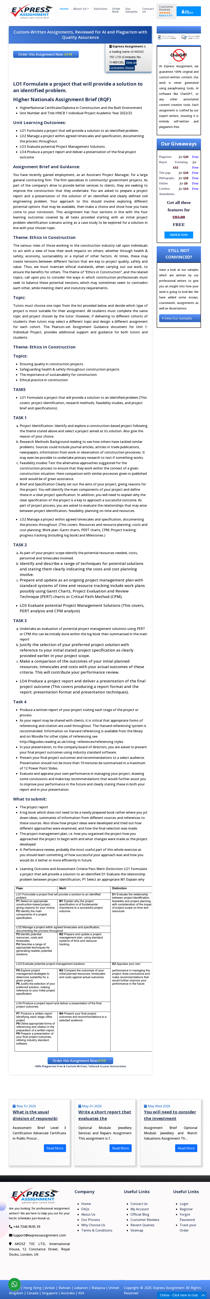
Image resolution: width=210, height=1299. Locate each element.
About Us (79, 9)
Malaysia (98, 1288)
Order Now (116, 10)
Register (186, 1209)
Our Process (90, 1219)
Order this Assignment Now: (45, 54)
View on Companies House (123, 64)
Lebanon (81, 1288)
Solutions (100, 9)
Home (64, 9)
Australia (68, 1293)
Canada (32, 1293)
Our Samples (131, 10)
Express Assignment (169, 1288)
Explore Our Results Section (179, 30)
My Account (187, 12)
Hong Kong (32, 1288)
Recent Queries (142, 1225)
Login (184, 1204)
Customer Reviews (166, 11)
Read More (55, 1148)
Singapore (49, 1293)
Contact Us (148, 10)
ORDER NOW (179, 234)
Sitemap (136, 1230)
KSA (81, 1293)
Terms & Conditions (96, 1230)
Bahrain (65, 1288)
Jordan (50, 1288)
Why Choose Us (93, 1225)
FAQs (85, 1209)
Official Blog (139, 1214)
